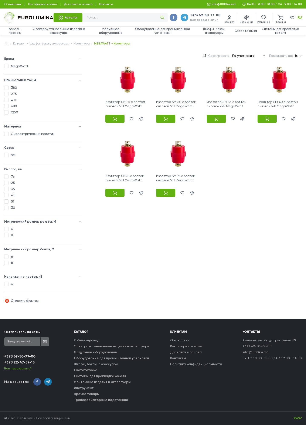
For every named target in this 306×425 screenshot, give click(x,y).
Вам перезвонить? (204, 20)
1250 (14, 112)
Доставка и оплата (78, 4)
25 (13, 183)
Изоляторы (82, 43)
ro (292, 17)
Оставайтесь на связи (22, 332)
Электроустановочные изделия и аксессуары (59, 31)
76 (13, 177)
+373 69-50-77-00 (205, 15)
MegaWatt (19, 66)
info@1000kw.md (223, 4)
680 (14, 106)
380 (14, 88)
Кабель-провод (15, 31)
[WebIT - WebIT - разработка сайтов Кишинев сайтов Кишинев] (298, 418)
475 (14, 100)
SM (13, 155)
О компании (12, 4)
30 (13, 208)
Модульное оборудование (111, 31)
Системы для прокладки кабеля (280, 31)
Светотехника (246, 31)
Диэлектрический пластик (33, 134)
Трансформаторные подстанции (101, 400)
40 (13, 195)
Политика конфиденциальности (196, 364)
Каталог (19, 43)
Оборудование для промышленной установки (162, 31)
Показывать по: (281, 56)
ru (300, 17)
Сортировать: (219, 56)
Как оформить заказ (42, 4)
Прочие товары (86, 394)
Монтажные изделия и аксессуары (102, 382)
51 (12, 201)
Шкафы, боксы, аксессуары (214, 31)
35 (13, 189)
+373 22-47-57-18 (19, 362)
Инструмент (84, 388)
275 (14, 94)
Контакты (106, 4)
